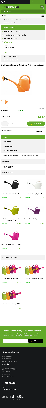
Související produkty (10, 151)
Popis (5, 137)
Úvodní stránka (8, 19)
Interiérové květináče (12, 31)
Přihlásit (34, 2)
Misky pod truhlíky (11, 60)
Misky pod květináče (11, 56)
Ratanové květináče (11, 38)
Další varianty (8, 146)
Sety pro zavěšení (9, 47)
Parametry (7, 141)
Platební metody (7, 358)
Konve (25, 19)
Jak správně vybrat (7, 356)
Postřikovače (8, 50)
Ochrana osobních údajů (9, 361)
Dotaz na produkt (7, 130)
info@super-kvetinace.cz (11, 389)
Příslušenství (19, 19)
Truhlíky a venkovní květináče (15, 35)
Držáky (7, 45)
